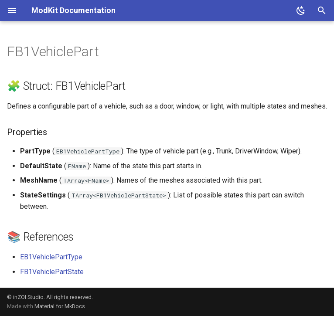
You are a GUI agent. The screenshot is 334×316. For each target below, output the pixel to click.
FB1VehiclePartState (52, 272)
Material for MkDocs (59, 306)
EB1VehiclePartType (51, 257)
